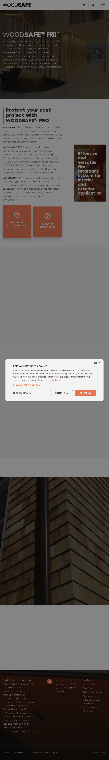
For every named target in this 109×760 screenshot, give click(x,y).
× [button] (99, 363)
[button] (54, 385)
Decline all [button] (61, 393)
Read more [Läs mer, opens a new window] (56, 380)
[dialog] (54, 380)
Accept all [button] (85, 393)
